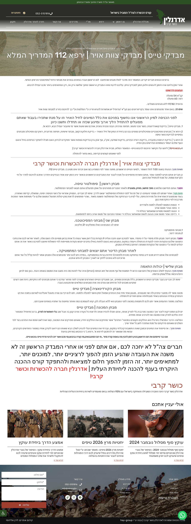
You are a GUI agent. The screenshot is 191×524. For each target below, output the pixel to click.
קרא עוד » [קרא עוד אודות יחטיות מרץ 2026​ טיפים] (118, 460)
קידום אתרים (26, 520)
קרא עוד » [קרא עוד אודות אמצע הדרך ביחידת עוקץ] (58, 460)
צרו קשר (56, 21)
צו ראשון (118, 22)
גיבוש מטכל (125, 492)
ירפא (101, 21)
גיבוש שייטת (125, 497)
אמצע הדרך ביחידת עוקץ (41, 442)
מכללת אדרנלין (141, 21)
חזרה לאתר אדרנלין (34, 21)
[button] (3, 513)
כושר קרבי (120, 48)
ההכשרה (174, 488)
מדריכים (73, 21)
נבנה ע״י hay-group (131, 520)
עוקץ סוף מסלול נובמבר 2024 (156, 442)
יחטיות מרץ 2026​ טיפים (102, 442)
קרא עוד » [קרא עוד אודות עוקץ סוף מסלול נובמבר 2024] (179, 460)
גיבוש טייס (175, 148)
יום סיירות (126, 488)
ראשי (176, 484)
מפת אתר (173, 492)
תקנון (13, 21)
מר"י (88, 21)
